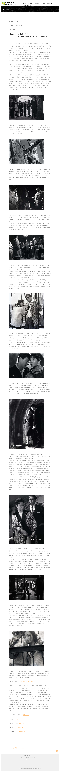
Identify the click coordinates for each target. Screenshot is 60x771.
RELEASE (30, 3)
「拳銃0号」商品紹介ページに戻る (17, 748)
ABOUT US (37, 3)
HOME (24, 3)
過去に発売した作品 (27, 5)
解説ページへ (26, 714)
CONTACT (49, 3)
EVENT (43, 3)
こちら (16, 29)
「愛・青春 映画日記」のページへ (28, 681)
